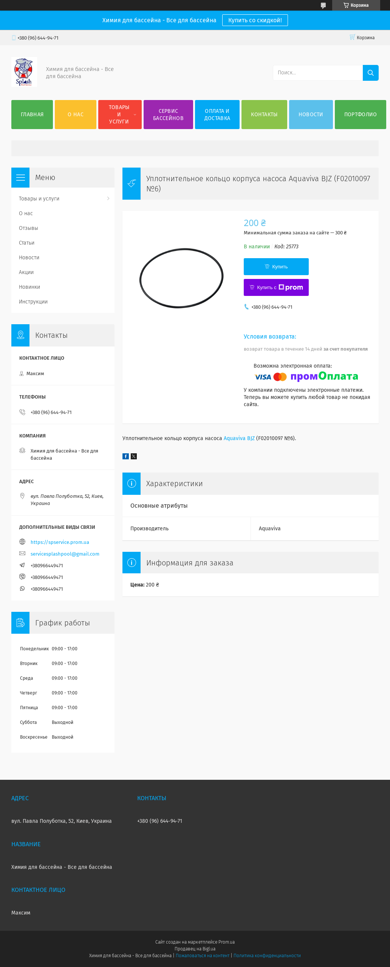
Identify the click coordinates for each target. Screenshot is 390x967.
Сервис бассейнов (168, 115)
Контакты (264, 114)
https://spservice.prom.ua (60, 542)
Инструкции (33, 302)
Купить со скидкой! (255, 20)
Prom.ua (226, 942)
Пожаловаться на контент (202, 955)
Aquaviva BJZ (239, 438)
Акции (26, 272)
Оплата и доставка (217, 115)
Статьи (26, 243)
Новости (311, 114)
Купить (280, 266)
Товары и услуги (119, 114)
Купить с (280, 287)
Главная (32, 114)
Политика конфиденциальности (267, 955)
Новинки (29, 287)
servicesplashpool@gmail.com (65, 554)
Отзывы (28, 228)
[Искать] (371, 73)
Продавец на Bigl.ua (195, 949)
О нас (76, 114)
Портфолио (360, 114)
